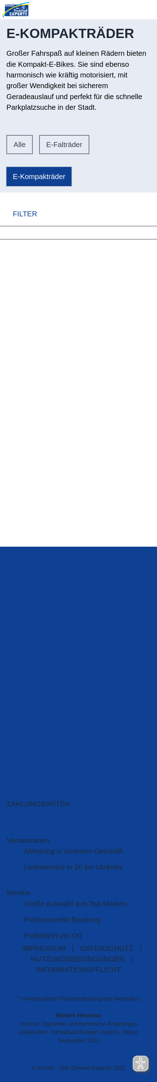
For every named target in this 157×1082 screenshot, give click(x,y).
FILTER (18, 214)
